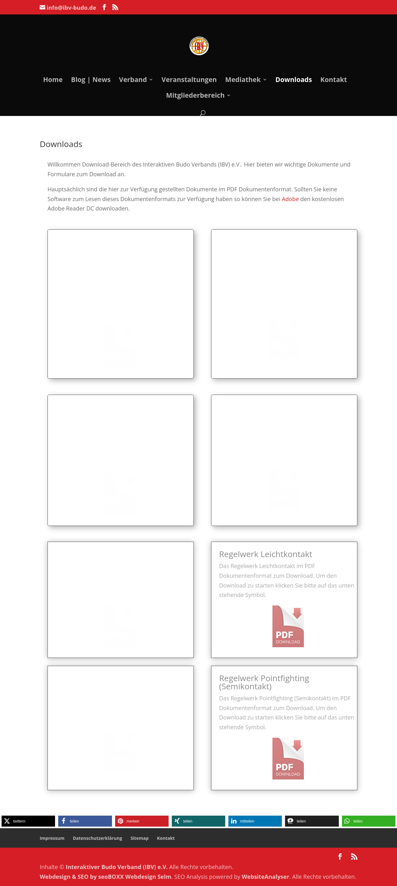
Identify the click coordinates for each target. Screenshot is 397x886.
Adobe (281, 197)
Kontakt (333, 80)
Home (53, 80)
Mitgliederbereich (195, 96)
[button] (28, 821)
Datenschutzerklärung (97, 838)
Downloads (293, 80)
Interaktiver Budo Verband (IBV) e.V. (117, 867)
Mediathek (243, 80)
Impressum (52, 838)
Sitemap (139, 838)
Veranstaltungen (189, 80)
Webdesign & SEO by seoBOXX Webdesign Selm (105, 876)
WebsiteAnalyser (265, 876)
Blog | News (91, 80)
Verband (133, 80)
